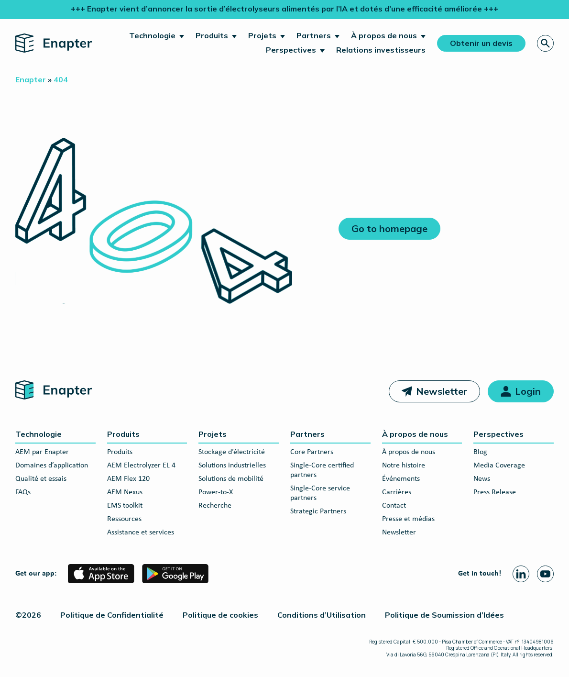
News (481, 479)
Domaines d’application (51, 465)
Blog (480, 452)
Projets (262, 35)
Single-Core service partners (320, 493)
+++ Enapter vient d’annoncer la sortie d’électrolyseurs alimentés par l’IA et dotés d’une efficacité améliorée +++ (284, 8)
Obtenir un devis (481, 43)
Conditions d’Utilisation (321, 615)
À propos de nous (384, 35)
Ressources (124, 519)
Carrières (396, 492)
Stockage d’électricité (231, 452)
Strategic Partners (318, 511)
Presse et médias (408, 519)
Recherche (214, 506)
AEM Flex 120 (128, 479)
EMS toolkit (124, 506)
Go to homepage (389, 228)
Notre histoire (403, 465)
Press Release (494, 492)
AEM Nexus (124, 492)
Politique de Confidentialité (112, 615)
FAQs (23, 492)
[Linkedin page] (521, 574)
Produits (212, 35)
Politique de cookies (220, 615)
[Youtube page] (545, 574)
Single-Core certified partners (322, 470)
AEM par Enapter (42, 452)
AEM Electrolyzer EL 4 (141, 465)
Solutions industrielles (232, 465)
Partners (313, 35)
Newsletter (441, 391)
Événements (401, 479)
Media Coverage (499, 465)
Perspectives (291, 50)
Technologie (152, 35)
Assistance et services (140, 532)
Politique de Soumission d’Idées (444, 615)
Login (528, 391)
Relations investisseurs (381, 50)
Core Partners (311, 452)
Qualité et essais (40, 479)
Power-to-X (215, 492)
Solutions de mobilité (230, 479)
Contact (394, 506)
